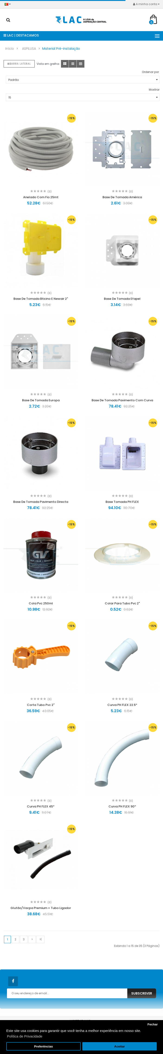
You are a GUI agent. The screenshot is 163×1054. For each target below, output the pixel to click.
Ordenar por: (151, 72)
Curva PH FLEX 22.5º (122, 705)
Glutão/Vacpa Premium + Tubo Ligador (40, 908)
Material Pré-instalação (61, 48)
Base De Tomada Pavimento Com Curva (122, 400)
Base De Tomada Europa (41, 400)
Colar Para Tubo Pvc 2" (122, 603)
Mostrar (154, 90)
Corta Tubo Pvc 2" (40, 705)
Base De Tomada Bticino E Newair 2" (40, 298)
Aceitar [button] (119, 1046)
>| (40, 939)
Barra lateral (19, 64)
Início (9, 48)
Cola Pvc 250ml (41, 603)
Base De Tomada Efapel (122, 298)
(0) (49, 191)
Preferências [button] (43, 1046)
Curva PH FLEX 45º (40, 806)
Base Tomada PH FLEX (122, 502)
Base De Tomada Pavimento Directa (40, 502)
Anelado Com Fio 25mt (40, 197)
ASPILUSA (29, 48)
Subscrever (141, 993)
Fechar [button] (152, 1024)
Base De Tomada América (122, 197)
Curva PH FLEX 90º (122, 806)
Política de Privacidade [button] (24, 1036)
